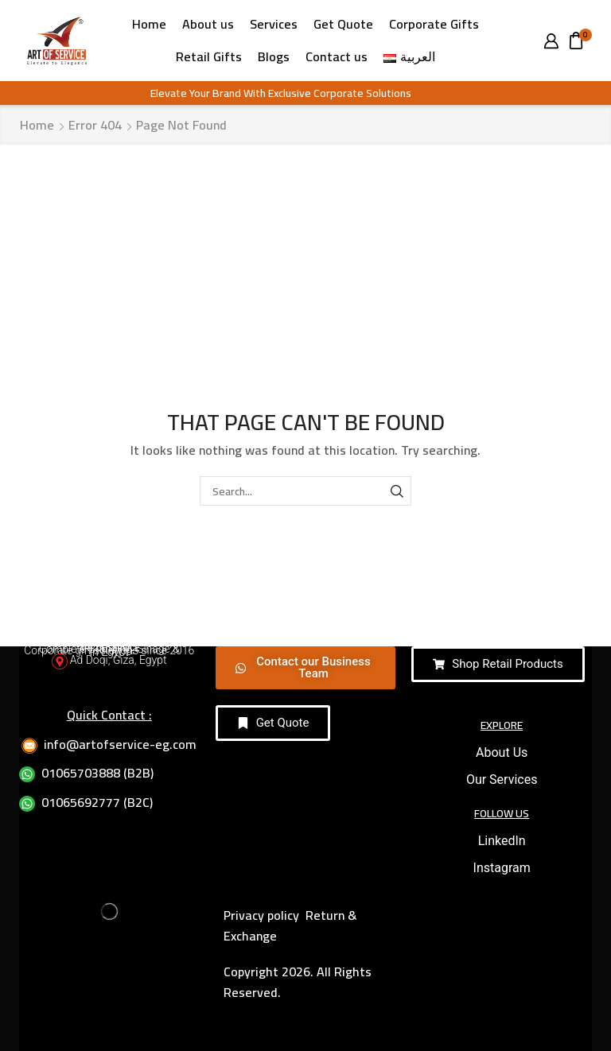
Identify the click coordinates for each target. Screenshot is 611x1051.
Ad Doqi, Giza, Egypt (118, 659)
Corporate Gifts (434, 24)
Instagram (502, 867)
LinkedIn (502, 840)
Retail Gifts (209, 56)
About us (208, 24)
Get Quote (343, 24)
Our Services (502, 779)
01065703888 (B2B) (97, 773)
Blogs (274, 56)
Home (149, 24)
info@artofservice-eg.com (120, 744)
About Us (501, 752)
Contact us (337, 56)
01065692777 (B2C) (97, 802)
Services (274, 24)
